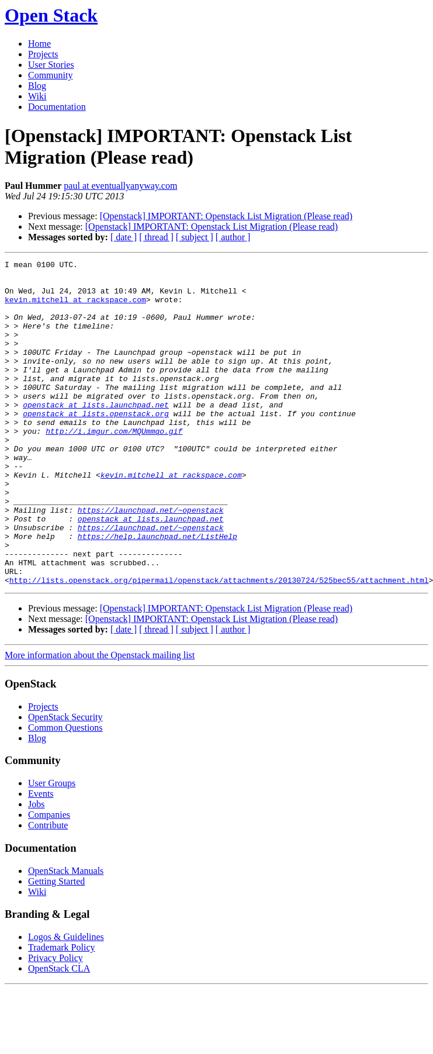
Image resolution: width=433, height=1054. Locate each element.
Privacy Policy (55, 1023)
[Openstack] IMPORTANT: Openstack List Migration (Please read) (226, 216)
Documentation (57, 107)
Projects (43, 54)
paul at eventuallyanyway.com (120, 186)
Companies (49, 879)
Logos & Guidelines (66, 1002)
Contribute (48, 890)
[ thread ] (156, 237)
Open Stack (51, 15)
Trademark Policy (61, 1012)
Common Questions (65, 792)
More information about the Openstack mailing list (100, 720)
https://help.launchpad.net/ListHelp (157, 592)
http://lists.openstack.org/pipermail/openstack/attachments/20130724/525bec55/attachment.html (219, 645)
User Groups (51, 848)
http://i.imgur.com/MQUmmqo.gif (114, 466)
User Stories (51, 65)
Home (39, 44)
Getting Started (56, 946)
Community (50, 75)
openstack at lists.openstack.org (96, 445)
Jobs (36, 869)
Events (41, 858)
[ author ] (233, 237)
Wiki (37, 96)
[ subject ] (194, 237)
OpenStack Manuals (65, 936)
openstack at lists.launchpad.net (96, 434)
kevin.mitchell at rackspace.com (75, 308)
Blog (37, 86)
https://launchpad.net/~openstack (151, 560)
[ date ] (123, 237)
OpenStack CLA (59, 1033)
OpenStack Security (65, 782)
